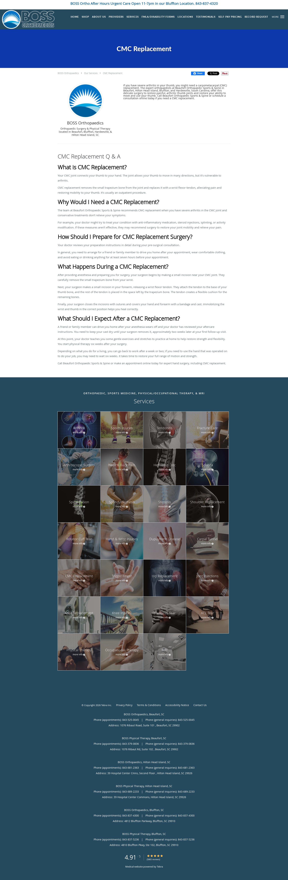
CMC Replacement (112, 73)
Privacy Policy (124, 705)
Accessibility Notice (177, 705)
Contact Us (200, 705)
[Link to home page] (27, 19)
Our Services (91, 73)
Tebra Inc (106, 705)
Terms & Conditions (149, 705)
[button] (282, 16)
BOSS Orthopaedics (68, 73)
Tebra (160, 866)
